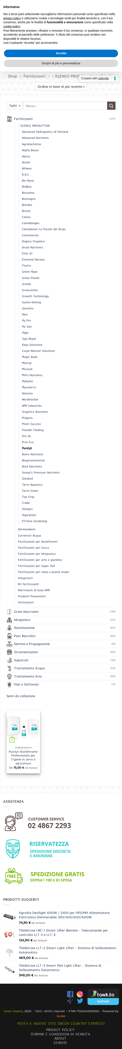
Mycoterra (29, 387)
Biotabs (27, 205)
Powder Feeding (33, 430)
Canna (26, 217)
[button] (21, 21)
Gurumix (27, 308)
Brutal (26, 211)
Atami (26, 162)
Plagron (27, 418)
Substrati (21, 660)
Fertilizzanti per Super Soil (36, 566)
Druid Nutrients (32, 247)
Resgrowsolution (33, 460)
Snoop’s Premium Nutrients (41, 472)
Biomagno (29, 199)
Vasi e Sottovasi (26, 684)
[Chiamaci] (116, 21)
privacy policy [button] (12, 506)
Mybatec (27, 381)
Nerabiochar (30, 399)
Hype (25, 332)
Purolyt (27, 448)
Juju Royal (29, 339)
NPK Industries (32, 406)
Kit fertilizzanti (28, 584)
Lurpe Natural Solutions (38, 351)
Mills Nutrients (32, 375)
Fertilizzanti (35, 76)
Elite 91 (27, 253)
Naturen (27, 393)
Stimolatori (26, 602)
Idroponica (22, 620)
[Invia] (115, 5)
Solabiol (27, 478)
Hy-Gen (27, 326)
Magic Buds (29, 357)
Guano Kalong (31, 302)
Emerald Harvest (33, 259)
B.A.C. (26, 174)
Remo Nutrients (32, 454)
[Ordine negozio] (61, 87)
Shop (12, 76)
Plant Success (31, 424)
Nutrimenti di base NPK (34, 590)
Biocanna (28, 193)
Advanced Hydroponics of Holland (45, 132)
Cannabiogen (30, 223)
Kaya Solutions (32, 345)
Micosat (27, 369)
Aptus (26, 156)
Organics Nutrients (35, 412)
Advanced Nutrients (35, 138)
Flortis (26, 265)
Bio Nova (28, 180)
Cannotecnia (30, 235)
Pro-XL (26, 436)
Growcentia (30, 290)
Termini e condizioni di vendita (60, 1034)
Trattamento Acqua (29, 668)
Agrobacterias (31, 144)
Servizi (60, 1042)
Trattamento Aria (28, 676)
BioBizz (27, 186)
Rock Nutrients (32, 466)
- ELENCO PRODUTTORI (73, 76)
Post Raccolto (24, 636)
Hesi (25, 314)
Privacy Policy (60, 1029)
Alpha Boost (30, 150)
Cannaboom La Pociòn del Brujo (44, 229)
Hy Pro (26, 320)
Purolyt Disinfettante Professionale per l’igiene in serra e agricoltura (23, 757)
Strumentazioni (26, 652)
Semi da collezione (20, 696)
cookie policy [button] (11, 515)
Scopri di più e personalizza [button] (61, 552)
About (60, 1038)
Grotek (26, 284)
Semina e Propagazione (32, 644)
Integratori (25, 578)
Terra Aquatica (32, 484)
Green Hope (29, 272)
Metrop (27, 363)
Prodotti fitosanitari (32, 596)
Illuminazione (24, 628)
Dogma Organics (33, 241)
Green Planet (30, 278)
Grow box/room (26, 611)
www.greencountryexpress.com (61, 55)
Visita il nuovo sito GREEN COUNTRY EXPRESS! (61, 1023)
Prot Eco (28, 442)
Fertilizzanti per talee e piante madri (43, 572)
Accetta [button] (61, 541)
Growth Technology (35, 296)
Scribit (61, 1016)
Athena (27, 168)
